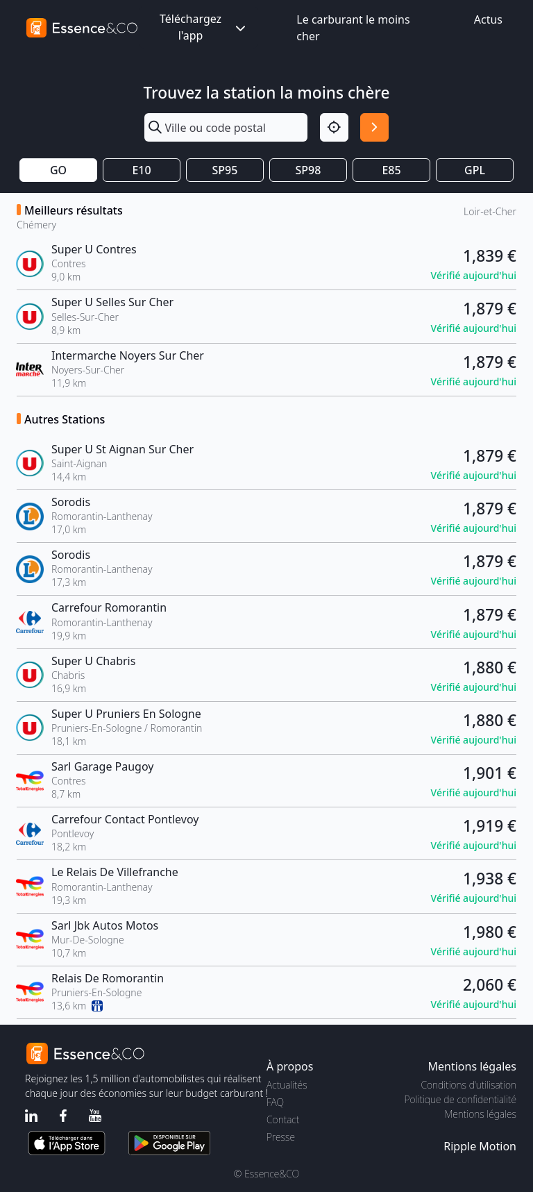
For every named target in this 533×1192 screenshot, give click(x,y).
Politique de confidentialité (460, 1099)
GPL (474, 170)
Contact (282, 1119)
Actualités (286, 1084)
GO (58, 170)
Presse (280, 1136)
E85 (391, 170)
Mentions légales (480, 1113)
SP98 (308, 170)
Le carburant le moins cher (352, 28)
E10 (141, 170)
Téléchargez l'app (204, 27)
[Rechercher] (374, 127)
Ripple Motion (479, 1146)
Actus (488, 19)
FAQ (275, 1102)
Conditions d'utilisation (468, 1084)
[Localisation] (334, 127)
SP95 (225, 170)
